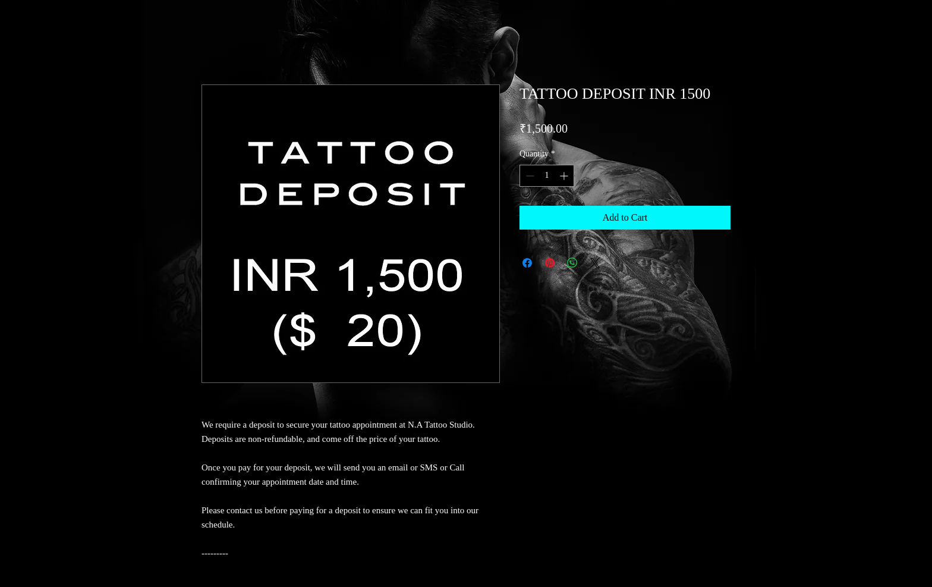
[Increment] (565, 175)
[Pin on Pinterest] (550, 263)
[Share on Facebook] (527, 263)
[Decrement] (528, 175)
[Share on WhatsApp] (572, 263)
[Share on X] (595, 263)
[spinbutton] (547, 175)
